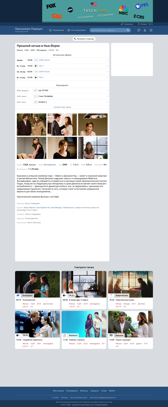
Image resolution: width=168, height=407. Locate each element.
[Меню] (107, 60)
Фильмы (84, 390)
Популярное (72, 390)
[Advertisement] (62, 244)
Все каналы (58, 390)
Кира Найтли (29, 207)
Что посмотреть (77, 30)
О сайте (55, 397)
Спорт (104, 390)
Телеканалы (56, 30)
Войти (112, 390)
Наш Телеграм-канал (78, 397)
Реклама (64, 397)
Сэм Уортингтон (43, 207)
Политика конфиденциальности (103, 397)
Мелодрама (50, 164)
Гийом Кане (68, 207)
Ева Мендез (56, 207)
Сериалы (94, 390)
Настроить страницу (85, 39)
